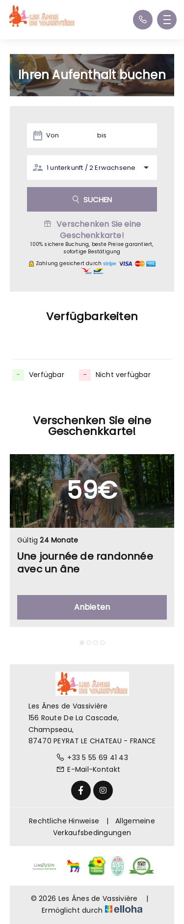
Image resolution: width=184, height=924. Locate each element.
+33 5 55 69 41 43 (92, 757)
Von (52, 135)
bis (102, 135)
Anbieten (92, 607)
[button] (81, 642)
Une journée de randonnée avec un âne (85, 563)
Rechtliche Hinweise (64, 821)
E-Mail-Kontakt (88, 769)
